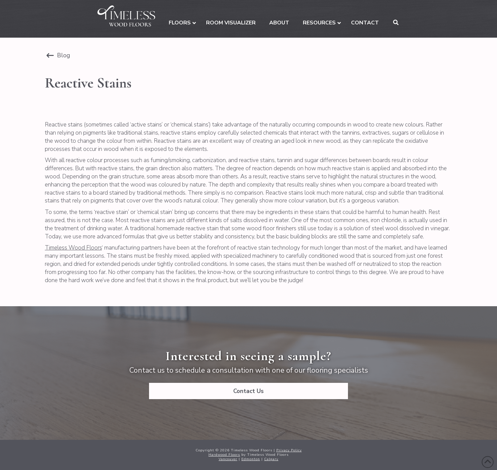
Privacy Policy (289, 450)
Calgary (271, 459)
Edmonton (250, 459)
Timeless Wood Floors (73, 248)
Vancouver (228, 459)
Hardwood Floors (224, 454)
